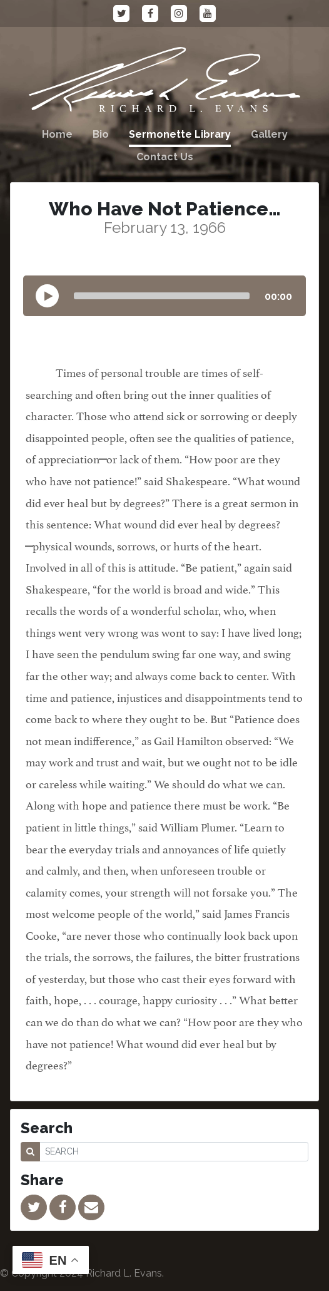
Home (57, 134)
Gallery (269, 134)
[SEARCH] (173, 1151)
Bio (101, 134)
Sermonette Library (180, 134)
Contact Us (164, 157)
